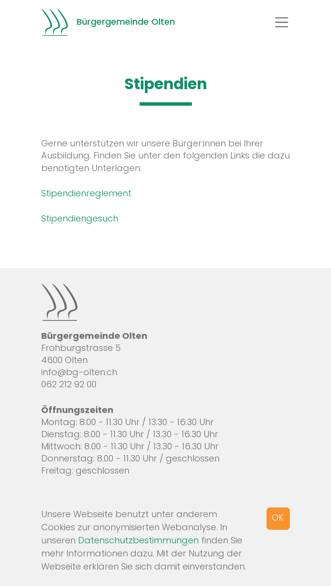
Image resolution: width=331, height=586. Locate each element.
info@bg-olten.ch (79, 372)
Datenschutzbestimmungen (138, 540)
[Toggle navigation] (281, 22)
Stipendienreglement (86, 193)
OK (278, 517)
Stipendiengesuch (79, 218)
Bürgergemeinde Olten (108, 22)
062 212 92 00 (68, 384)
